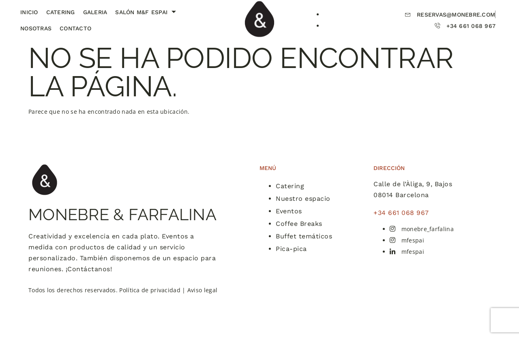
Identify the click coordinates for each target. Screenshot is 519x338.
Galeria (95, 12)
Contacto (75, 28)
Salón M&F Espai (146, 12)
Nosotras (35, 28)
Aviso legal (202, 290)
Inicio (29, 12)
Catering (60, 12)
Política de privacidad (149, 290)
